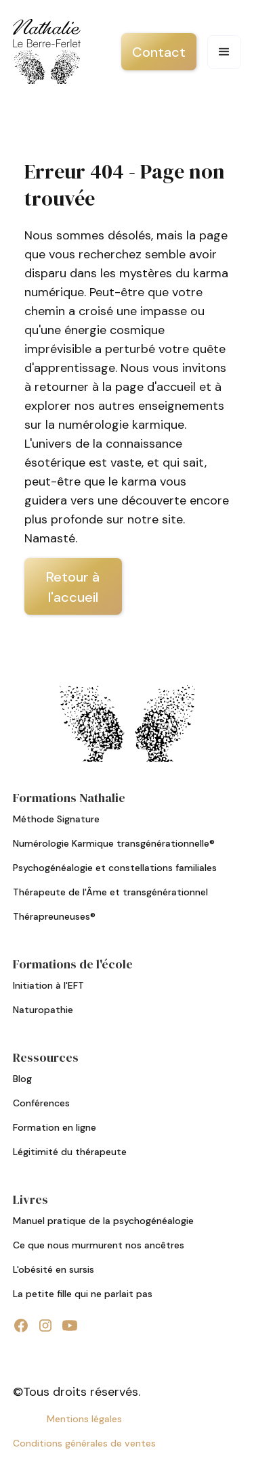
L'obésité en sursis (53, 1269)
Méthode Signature (56, 819)
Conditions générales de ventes (84, 1443)
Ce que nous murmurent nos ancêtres (98, 1245)
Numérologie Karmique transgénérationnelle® (114, 843)
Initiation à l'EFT (48, 985)
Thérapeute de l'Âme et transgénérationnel (110, 892)
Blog (22, 1079)
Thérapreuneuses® (54, 916)
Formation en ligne (54, 1127)
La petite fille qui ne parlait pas (82, 1294)
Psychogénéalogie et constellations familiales (115, 868)
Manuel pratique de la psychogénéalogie (103, 1221)
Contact (159, 52)
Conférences (41, 1103)
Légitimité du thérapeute (70, 1152)
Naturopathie (43, 1010)
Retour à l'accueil (73, 587)
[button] (224, 52)
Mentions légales (84, 1419)
